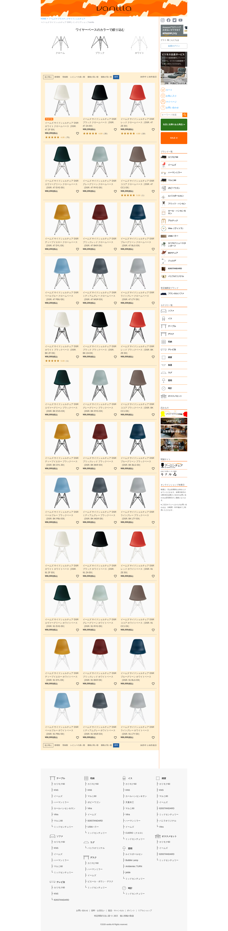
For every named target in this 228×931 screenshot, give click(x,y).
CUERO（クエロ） (134, 833)
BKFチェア (173, 253)
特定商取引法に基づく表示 (106, 916)
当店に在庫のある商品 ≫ (174, 124)
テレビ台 (172, 349)
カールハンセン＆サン (64, 808)
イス (170, 319)
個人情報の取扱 (127, 916)
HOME (43, 19)
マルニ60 (172, 180)
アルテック (173, 221)
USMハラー (173, 236)
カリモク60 (173, 157)
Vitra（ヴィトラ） (176, 228)
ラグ (170, 373)
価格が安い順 (106, 77)
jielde (127, 872)
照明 (170, 380)
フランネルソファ (176, 293)
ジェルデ (172, 261)
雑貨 (170, 357)
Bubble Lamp (131, 860)
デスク (171, 334)
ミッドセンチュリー (63, 827)
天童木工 (129, 802)
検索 (184, 115)
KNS (56, 790)
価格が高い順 (92, 77)
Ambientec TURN (133, 866)
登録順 (65, 77)
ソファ (171, 311)
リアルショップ (145, 910)
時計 (170, 388)
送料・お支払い (98, 910)
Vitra (56, 814)
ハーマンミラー (175, 172)
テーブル (172, 326)
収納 (170, 342)
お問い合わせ (82, 910)
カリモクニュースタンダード (177, 244)
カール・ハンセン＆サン (177, 212)
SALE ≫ (174, 138)
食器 (170, 365)
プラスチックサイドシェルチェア (71, 19)
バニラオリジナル (176, 276)
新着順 (57, 77)
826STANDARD (175, 268)
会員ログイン (174, 46)
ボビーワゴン (174, 188)
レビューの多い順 (77, 77)
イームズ (52, 19)
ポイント (131, 910)
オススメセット (175, 396)
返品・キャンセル (116, 910)
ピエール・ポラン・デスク (100, 881)
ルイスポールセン (176, 196)
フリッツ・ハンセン (177, 204)
